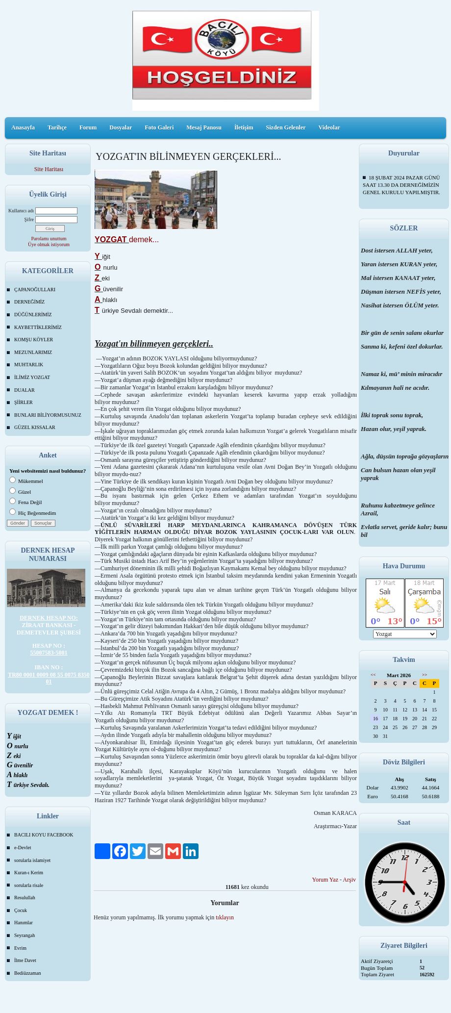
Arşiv (349, 879)
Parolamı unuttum (49, 238)
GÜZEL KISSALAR (34, 427)
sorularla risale (28, 885)
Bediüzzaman (27, 973)
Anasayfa (23, 127)
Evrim (20, 948)
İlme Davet (25, 960)
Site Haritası (49, 169)
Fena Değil (25, 502)
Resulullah (24, 897)
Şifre (29, 219)
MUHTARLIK (28, 364)
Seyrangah (24, 935)
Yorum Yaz (325, 879)
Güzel (20, 492)
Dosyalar (120, 127)
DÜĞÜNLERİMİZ (33, 314)
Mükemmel (26, 481)
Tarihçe (57, 127)
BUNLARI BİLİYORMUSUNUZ (47, 415)
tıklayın (225, 917)
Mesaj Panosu (204, 127)
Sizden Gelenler (286, 127)
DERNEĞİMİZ (29, 301)
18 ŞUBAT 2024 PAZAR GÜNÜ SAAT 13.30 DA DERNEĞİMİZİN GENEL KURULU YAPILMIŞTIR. (401, 185)
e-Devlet (22, 847)
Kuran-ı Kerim (28, 872)
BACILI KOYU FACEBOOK (43, 834)
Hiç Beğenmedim (32, 513)
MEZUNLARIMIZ (33, 352)
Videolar (329, 127)
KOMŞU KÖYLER (33, 339)
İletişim (243, 127)
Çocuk (20, 910)
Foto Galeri (159, 127)
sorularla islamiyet (32, 860)
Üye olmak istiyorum (49, 244)
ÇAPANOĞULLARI (34, 289)
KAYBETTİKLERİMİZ (38, 327)
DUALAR (24, 390)
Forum (88, 127)
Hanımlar (23, 922)
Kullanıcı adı (21, 210)
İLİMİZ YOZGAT (32, 377)
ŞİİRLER (23, 402)
